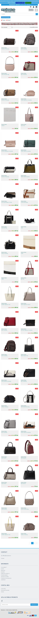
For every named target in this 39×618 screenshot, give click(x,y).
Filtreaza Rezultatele (6, 17)
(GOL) (31, 9)
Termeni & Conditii (5, 576)
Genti (8, 20)
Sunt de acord (28, 2)
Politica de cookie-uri (5, 573)
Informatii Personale (5, 590)
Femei (3, 20)
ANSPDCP (3, 579)
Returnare (3, 570)
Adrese (2, 591)
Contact (2, 558)
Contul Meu (3, 588)
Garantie (3, 572)
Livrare (2, 568)
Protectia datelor (4, 575)
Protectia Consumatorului (6, 578)
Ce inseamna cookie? (20, 2)
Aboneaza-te (34, 604)
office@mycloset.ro (6, 555)
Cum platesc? (4, 567)
